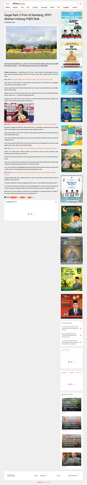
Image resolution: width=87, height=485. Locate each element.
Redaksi (36, 475)
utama (11, 11)
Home (8, 7)
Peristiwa (35, 7)
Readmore (64, 412)
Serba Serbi (44, 7)
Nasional (15, 7)
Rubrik (53, 7)
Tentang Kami (42, 475)
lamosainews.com (46, 482)
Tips (58, 7)
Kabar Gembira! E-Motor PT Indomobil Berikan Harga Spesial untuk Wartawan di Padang (33, 148)
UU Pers (59, 475)
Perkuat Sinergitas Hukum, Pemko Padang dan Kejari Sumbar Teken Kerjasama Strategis (34, 124)
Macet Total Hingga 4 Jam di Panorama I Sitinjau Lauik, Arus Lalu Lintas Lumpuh (31, 79)
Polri (28, 7)
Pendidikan (66, 7)
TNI (22, 7)
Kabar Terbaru (66, 350)
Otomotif (75, 7)
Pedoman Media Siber (72, 475)
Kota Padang (18, 11)
